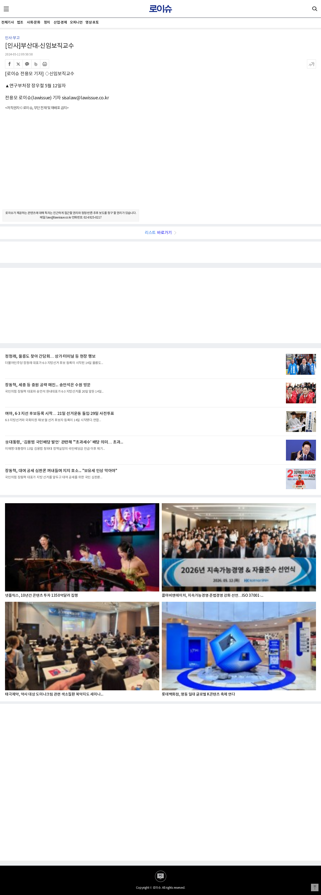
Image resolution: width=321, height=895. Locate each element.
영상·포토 (92, 22)
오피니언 (76, 22)
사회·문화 (33, 22)
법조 (20, 22)
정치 (47, 22)
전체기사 (7, 22)
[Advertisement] (160, 164)
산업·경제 (60, 22)
